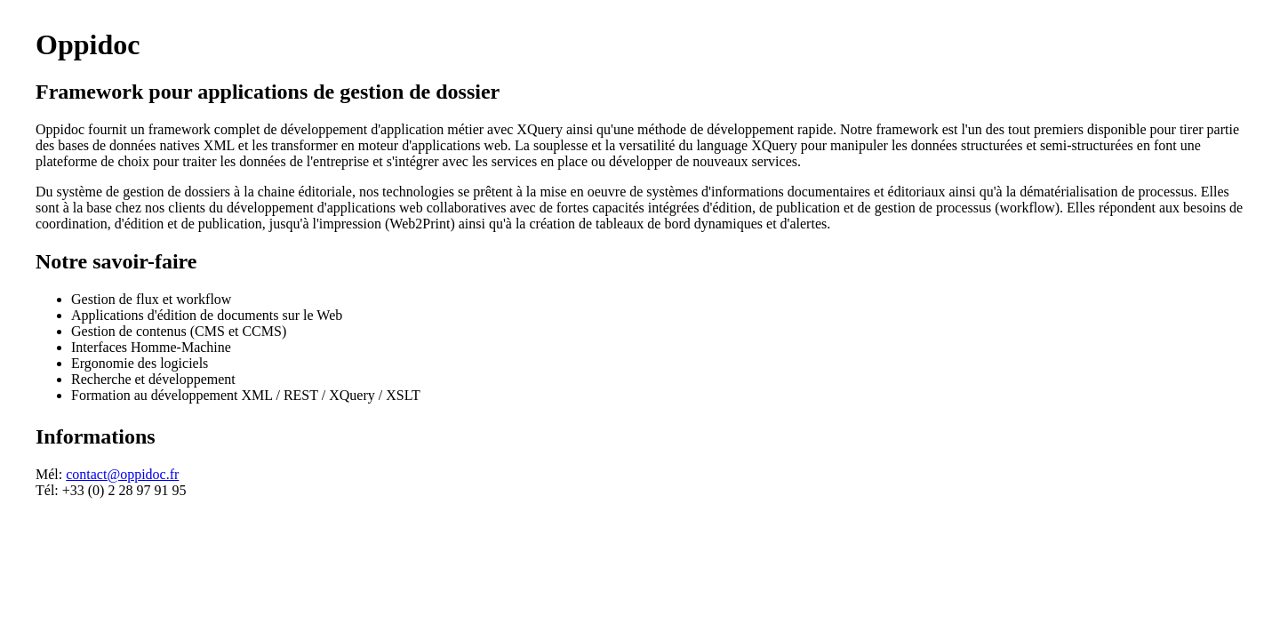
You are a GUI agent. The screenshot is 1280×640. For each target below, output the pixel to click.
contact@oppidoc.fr (122, 474)
